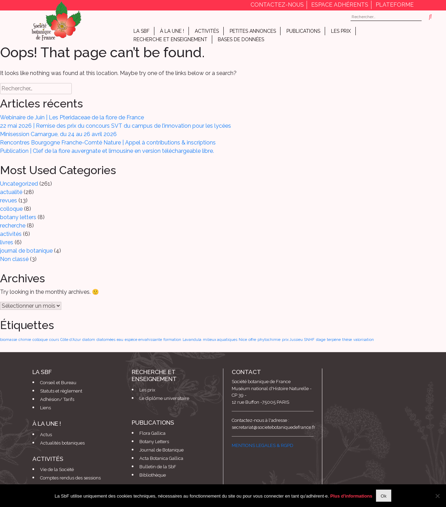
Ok (384, 496)
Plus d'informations (351, 496)
